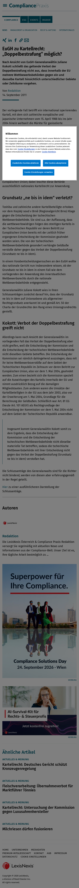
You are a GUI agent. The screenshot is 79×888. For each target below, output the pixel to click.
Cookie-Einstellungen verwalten (38, 172)
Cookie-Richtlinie (49, 152)
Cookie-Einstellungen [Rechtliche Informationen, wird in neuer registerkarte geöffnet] (26, 149)
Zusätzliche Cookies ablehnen (25, 163)
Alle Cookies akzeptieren (56, 163)
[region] (39, 153)
